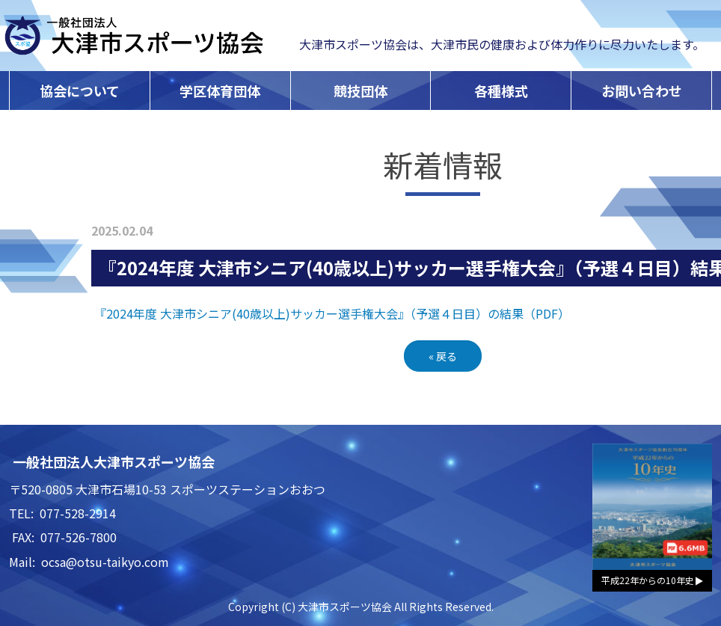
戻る (443, 356)
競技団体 (360, 90)
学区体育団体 (220, 90)
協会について (80, 90)
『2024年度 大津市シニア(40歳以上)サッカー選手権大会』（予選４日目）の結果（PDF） (332, 313)
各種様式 (501, 90)
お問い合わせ (641, 90)
